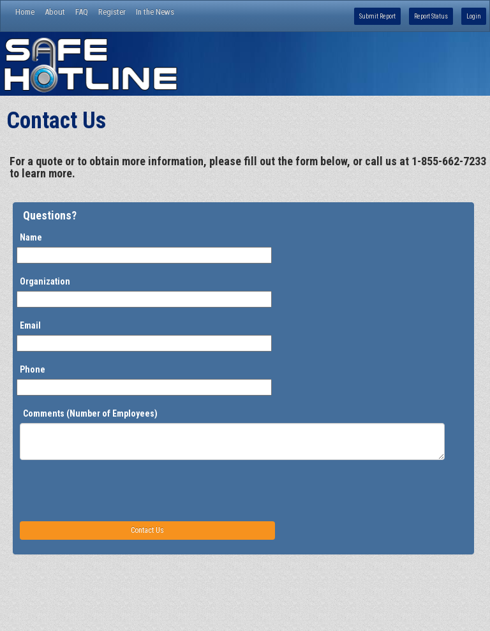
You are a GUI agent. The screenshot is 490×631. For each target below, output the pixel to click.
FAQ (81, 12)
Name (31, 237)
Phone (32, 369)
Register (112, 12)
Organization (45, 281)
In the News (155, 12)
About (55, 12)
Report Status (431, 16)
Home (24, 12)
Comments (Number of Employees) (90, 413)
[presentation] (117, 490)
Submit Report (377, 16)
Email (30, 325)
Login (473, 16)
